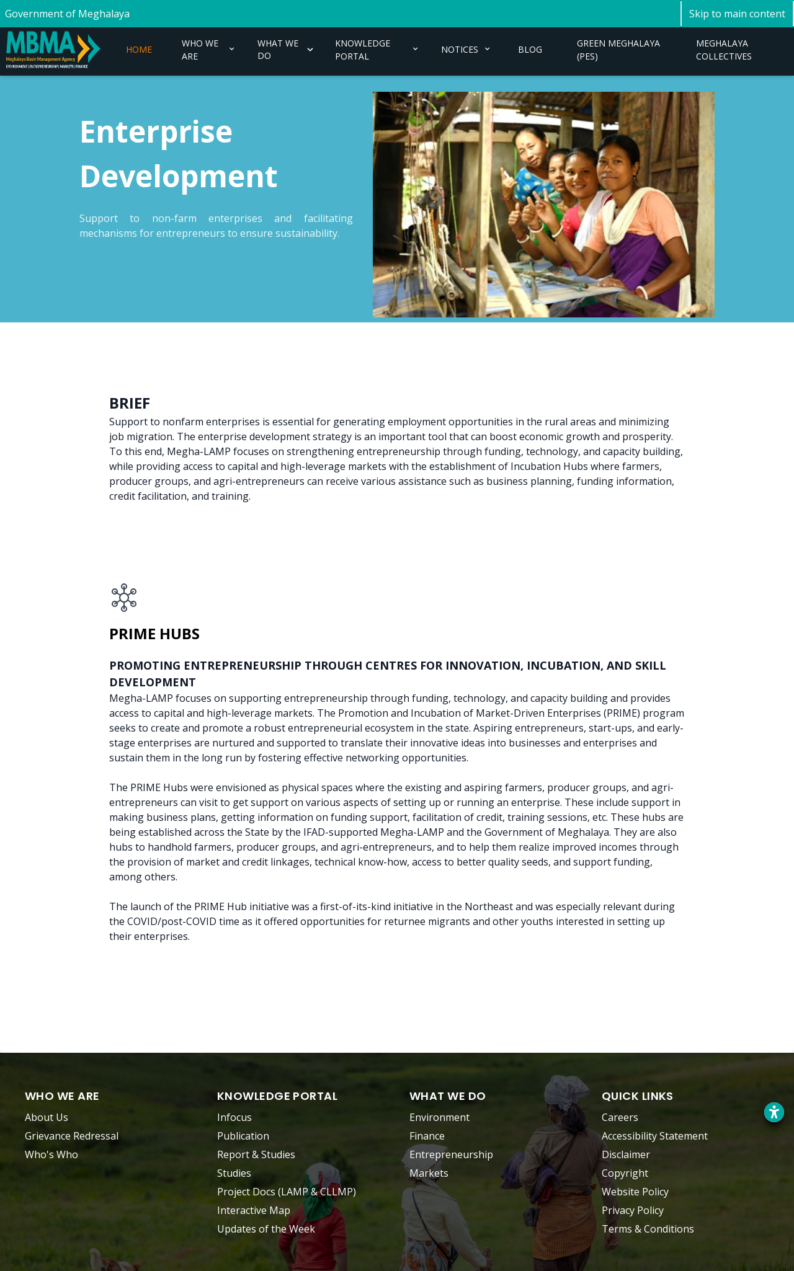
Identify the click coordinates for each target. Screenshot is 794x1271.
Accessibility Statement (655, 1136)
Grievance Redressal (71, 1136)
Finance (427, 1136)
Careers (620, 1117)
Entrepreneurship (451, 1154)
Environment (439, 1117)
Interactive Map (253, 1210)
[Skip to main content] (737, 13)
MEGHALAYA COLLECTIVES (724, 49)
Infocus (234, 1117)
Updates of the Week (266, 1229)
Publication (243, 1136)
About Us (46, 1117)
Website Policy (635, 1191)
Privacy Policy (633, 1210)
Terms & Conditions (648, 1229)
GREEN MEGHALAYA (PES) (618, 49)
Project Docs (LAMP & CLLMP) (286, 1191)
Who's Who (51, 1154)
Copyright (625, 1173)
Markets (428, 1173)
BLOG (530, 49)
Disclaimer (626, 1154)
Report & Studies (256, 1154)
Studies (234, 1173)
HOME (139, 49)
